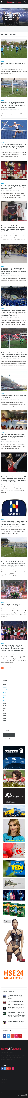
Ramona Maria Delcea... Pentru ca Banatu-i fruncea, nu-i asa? (15, 1008)
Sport (6, 11)
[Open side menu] (1, 2)
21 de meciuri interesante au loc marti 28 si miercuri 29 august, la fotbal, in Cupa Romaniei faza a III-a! (13, 186)
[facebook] (4, 1036)
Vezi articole (8, 735)
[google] (12, 1036)
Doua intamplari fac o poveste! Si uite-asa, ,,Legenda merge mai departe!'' (15, 1023)
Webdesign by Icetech (20, 1093)
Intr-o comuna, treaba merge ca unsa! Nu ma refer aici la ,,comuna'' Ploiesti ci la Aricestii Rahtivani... (16, 1003)
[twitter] (8, 1036)
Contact (3, 1082)
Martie (4, 692)
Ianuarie (4, 687)
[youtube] (20, 1036)
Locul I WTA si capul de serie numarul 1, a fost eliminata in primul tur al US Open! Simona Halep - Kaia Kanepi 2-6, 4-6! (13, 146)
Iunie (4, 700)
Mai (4, 698)
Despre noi (4, 1079)
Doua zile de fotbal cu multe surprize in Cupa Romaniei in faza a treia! (13, 64)
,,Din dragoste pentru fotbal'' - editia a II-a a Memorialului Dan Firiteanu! (14, 17)
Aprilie (4, 695)
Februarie (5, 689)
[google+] (7, 1068)
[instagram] (16, 1036)
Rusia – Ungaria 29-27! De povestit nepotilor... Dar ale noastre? (11, 605)
